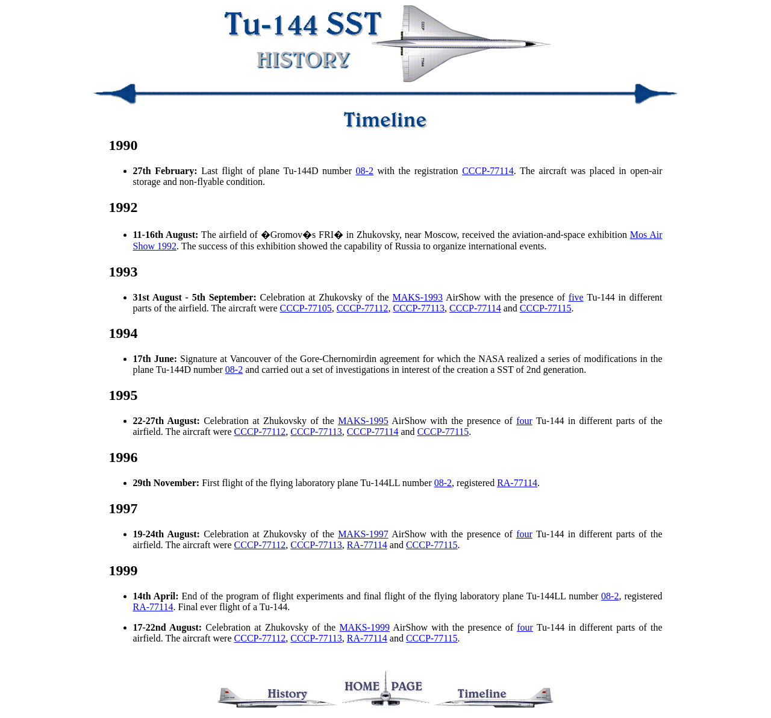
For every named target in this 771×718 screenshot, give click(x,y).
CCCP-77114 (488, 171)
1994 (123, 333)
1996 (123, 457)
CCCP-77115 (546, 308)
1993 (123, 271)
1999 (123, 570)
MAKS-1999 (364, 627)
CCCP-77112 (363, 308)
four (524, 421)
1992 (123, 207)
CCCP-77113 (419, 308)
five (576, 297)
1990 (123, 145)
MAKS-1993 (417, 297)
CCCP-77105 (306, 308)
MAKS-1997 (363, 534)
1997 (123, 508)
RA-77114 (517, 483)
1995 (123, 395)
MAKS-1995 (363, 421)
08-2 (364, 171)
